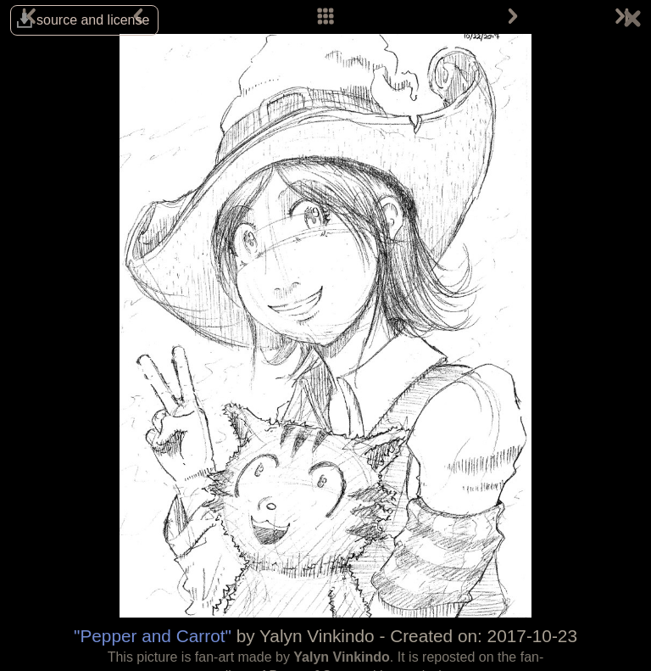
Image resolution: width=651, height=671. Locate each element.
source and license (92, 20)
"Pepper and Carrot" (152, 636)
